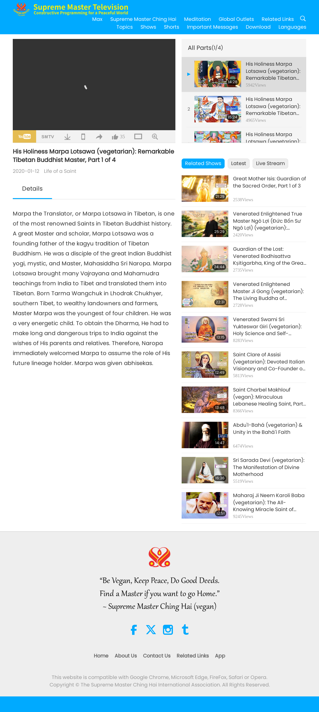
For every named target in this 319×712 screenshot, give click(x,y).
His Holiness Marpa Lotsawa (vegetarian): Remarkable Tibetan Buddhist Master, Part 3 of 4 (273, 141)
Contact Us (156, 655)
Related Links (278, 19)
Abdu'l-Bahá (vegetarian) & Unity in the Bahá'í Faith (267, 428)
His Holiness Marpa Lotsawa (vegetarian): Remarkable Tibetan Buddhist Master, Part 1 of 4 (273, 71)
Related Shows (203, 163)
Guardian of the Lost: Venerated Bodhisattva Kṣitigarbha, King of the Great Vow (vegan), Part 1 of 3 (269, 256)
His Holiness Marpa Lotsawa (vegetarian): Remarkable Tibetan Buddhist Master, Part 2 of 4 (273, 106)
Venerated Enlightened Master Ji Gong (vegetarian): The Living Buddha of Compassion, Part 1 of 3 (268, 291)
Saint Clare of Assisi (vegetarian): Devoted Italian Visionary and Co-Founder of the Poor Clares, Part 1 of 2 (269, 361)
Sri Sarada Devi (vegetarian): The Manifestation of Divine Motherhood (268, 467)
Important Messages (212, 27)
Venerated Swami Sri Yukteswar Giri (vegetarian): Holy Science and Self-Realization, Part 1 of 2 (267, 326)
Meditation (197, 19)
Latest (238, 163)
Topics (125, 27)
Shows (148, 27)
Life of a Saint (60, 171)
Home (101, 655)
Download (258, 27)
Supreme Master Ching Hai (143, 19)
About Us (126, 655)
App (220, 655)
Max (97, 19)
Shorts (171, 27)
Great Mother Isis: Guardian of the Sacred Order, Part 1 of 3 (269, 182)
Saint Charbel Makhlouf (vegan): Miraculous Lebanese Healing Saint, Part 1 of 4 (269, 397)
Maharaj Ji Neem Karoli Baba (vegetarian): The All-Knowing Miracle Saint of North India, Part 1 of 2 (269, 502)
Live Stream (270, 163)
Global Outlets (236, 19)
